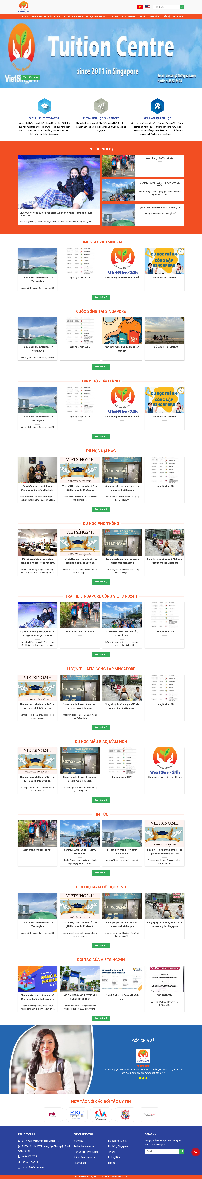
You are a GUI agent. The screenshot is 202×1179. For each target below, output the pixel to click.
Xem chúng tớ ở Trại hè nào (159, 158)
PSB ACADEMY (164, 995)
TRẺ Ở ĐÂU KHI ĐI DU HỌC (164, 347)
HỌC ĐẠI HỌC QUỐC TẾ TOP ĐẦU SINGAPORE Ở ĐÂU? (80, 997)
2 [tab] (99, 91)
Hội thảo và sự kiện (117, 1141)
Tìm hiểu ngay (30, 77)
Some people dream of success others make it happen (122, 488)
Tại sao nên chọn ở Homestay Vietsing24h (160, 207)
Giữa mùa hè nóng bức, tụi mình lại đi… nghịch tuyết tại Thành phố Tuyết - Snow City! (56, 214)
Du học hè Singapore (84, 1146)
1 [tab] (94, 91)
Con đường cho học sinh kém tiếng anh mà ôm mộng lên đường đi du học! (37, 488)
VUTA (124, 1177)
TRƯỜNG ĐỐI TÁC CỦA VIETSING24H (48, 16)
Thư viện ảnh (80, 1163)
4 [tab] (107, 91)
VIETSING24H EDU (101, 1177)
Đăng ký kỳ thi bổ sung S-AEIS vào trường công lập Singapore (164, 561)
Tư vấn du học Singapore (86, 1152)
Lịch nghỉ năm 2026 (80, 277)
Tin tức (142, 16)
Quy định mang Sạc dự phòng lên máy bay (122, 349)
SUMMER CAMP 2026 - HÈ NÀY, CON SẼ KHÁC (160, 184)
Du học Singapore (95, 16)
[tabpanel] (101, 53)
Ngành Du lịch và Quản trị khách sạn (122, 997)
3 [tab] (103, 91)
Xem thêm (101, 297)
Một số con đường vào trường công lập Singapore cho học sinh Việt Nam (37, 561)
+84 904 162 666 (29, 1161)
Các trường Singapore (84, 1157)
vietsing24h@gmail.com (32, 1167)
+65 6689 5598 (29, 1156)
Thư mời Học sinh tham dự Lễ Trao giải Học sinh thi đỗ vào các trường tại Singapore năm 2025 (79, 488)
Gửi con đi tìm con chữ (164, 277)
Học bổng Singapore (118, 1146)
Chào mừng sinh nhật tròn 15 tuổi (122, 277)
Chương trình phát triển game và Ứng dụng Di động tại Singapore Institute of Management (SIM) (37, 997)
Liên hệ (166, 16)
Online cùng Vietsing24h (123, 16)
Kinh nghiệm (114, 1157)
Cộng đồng (154, 16)
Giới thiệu (24, 16)
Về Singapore (74, 16)
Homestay (178, 16)
